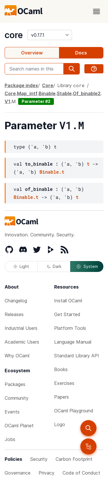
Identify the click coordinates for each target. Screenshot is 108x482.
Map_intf (27, 93)
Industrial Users (21, 328)
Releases (14, 314)
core (14, 35)
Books (61, 369)
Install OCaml (68, 300)
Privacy (46, 473)
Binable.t (51, 172)
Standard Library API (76, 355)
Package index (21, 85)
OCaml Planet (19, 425)
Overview (32, 53)
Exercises (64, 383)
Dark (54, 266)
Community (17, 398)
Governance (18, 473)
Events (12, 412)
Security (39, 459)
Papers (61, 397)
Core (47, 85)
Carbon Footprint (74, 459)
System (87, 266)
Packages (15, 384)
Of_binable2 (87, 93)
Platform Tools (70, 328)
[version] (49, 35)
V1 (7, 101)
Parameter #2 (36, 101)
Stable (64, 93)
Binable (47, 93)
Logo (59, 424)
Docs (81, 53)
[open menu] (96, 11)
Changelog (16, 300)
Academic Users (22, 342)
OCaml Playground (73, 411)
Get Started (67, 314)
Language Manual (72, 342)
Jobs (10, 439)
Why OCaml (17, 355)
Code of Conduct (81, 473)
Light (21, 266)
